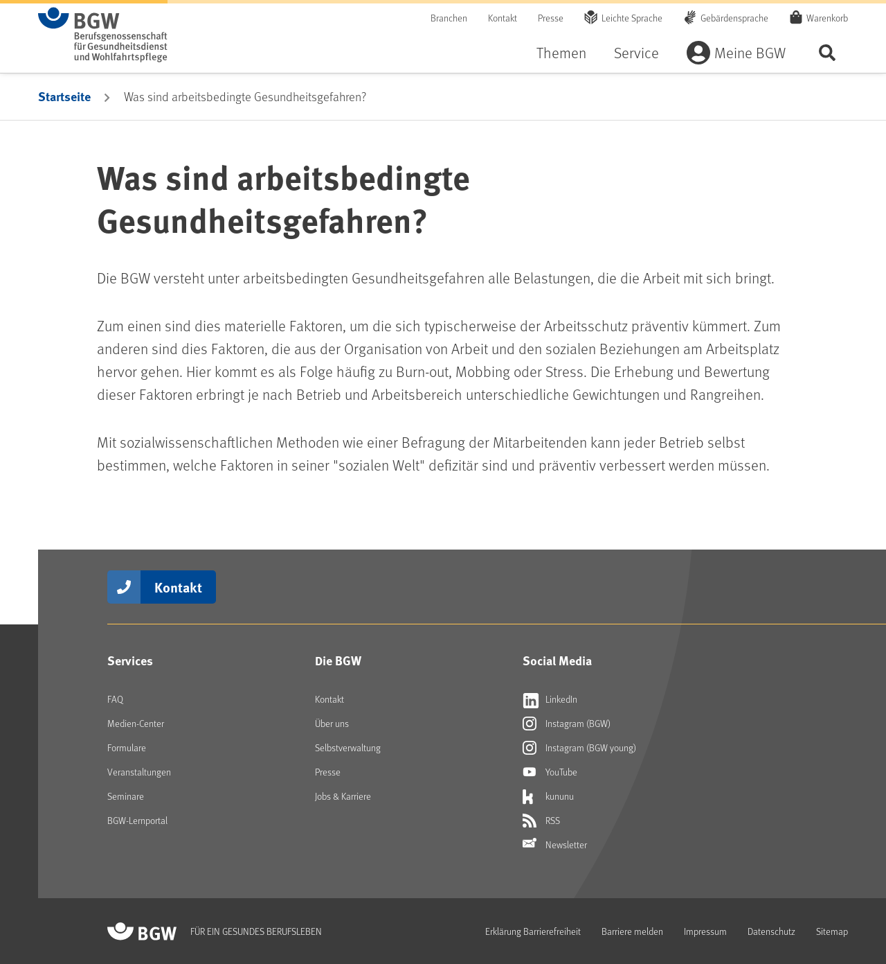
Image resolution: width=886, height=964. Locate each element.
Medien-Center (135, 723)
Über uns (332, 723)
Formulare (126, 747)
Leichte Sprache (632, 17)
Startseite (64, 96)
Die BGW (338, 660)
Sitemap (832, 931)
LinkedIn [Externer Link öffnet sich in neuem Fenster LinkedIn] (550, 699)
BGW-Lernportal (137, 820)
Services (130, 660)
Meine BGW (750, 52)
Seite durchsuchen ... (827, 52)
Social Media (557, 660)
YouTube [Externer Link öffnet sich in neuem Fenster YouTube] (550, 772)
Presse (550, 17)
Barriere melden (632, 931)
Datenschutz (771, 931)
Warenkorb (827, 17)
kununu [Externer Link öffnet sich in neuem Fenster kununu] (548, 796)
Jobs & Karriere (343, 796)
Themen (561, 52)
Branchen (449, 17)
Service (636, 52)
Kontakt (502, 17)
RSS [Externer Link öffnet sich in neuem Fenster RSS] (541, 820)
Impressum (705, 931)
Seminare (125, 796)
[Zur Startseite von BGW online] (103, 34)
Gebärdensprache (734, 17)
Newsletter (555, 845)
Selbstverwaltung (348, 747)
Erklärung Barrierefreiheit (533, 931)
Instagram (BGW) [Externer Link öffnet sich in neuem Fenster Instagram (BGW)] (567, 723)
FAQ (115, 699)
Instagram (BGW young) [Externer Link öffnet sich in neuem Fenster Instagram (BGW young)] (579, 748)
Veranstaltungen (139, 771)
